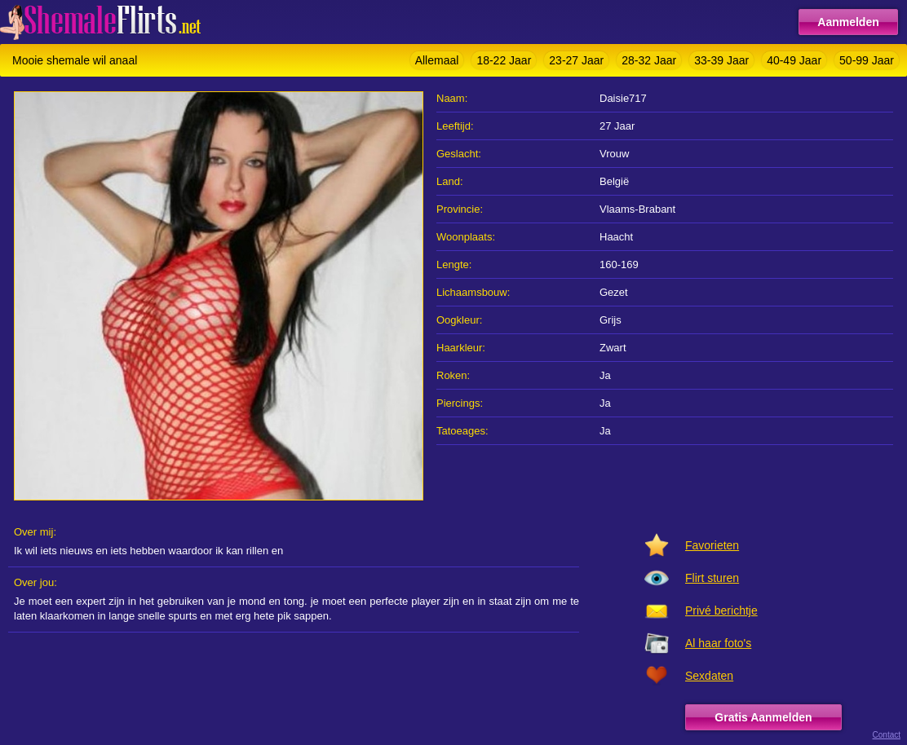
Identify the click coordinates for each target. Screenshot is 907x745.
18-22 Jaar (503, 60)
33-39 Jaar (721, 60)
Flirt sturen (712, 577)
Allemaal (437, 60)
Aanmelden (847, 22)
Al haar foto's (718, 643)
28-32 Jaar (649, 60)
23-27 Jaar (576, 60)
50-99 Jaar (866, 60)
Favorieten (712, 545)
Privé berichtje (721, 610)
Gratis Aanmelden (763, 717)
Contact (886, 734)
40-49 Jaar (794, 60)
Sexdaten (709, 675)
